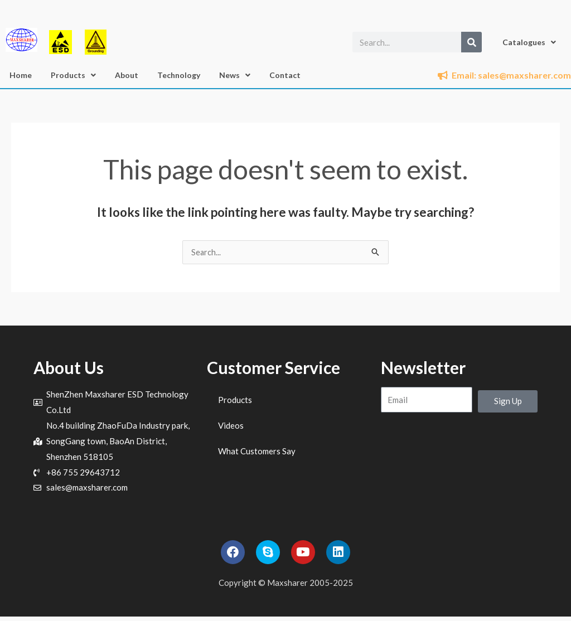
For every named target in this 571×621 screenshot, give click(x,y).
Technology (178, 75)
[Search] (471, 42)
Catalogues (529, 42)
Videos (231, 426)
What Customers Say (257, 452)
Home (20, 75)
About (126, 75)
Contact (285, 75)
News (234, 75)
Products (73, 75)
